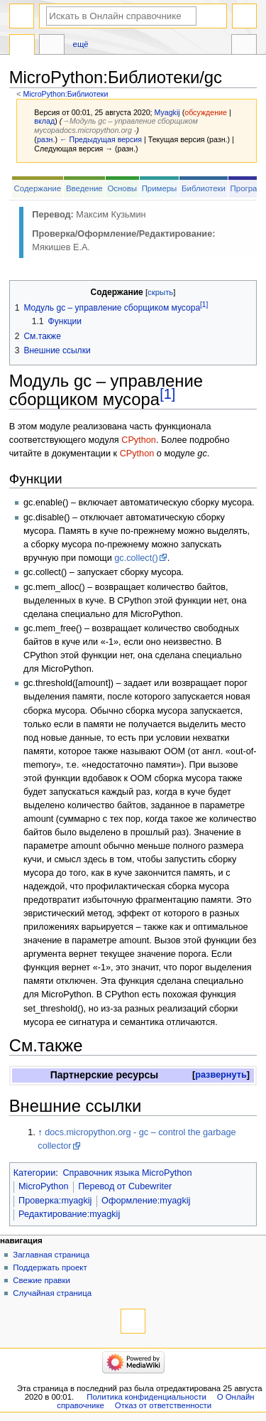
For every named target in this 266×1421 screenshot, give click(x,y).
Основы (122, 188)
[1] (167, 394)
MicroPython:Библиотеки (66, 94)
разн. (46, 139)
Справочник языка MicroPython (127, 1173)
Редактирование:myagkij (69, 1214)
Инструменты (244, 46)
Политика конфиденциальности (146, 1397)
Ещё (81, 44)
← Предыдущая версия (101, 139)
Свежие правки (41, 1280)
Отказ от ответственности (163, 1405)
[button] (221, 1075)
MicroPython (43, 1186)
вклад (44, 121)
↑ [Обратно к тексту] (40, 1132)
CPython (138, 440)
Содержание (38, 188)
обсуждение (205, 112)
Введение (84, 188)
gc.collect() (135, 558)
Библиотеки (204, 188)
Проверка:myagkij (55, 1201)
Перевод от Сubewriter (125, 1186)
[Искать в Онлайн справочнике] (121, 16)
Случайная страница (52, 1293)
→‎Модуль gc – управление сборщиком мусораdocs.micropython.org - (115, 125)
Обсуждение (52, 46)
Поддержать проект (50, 1267)
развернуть (221, 1075)
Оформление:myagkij (145, 1201)
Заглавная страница (51, 1254)
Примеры (159, 188)
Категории (34, 1173)
